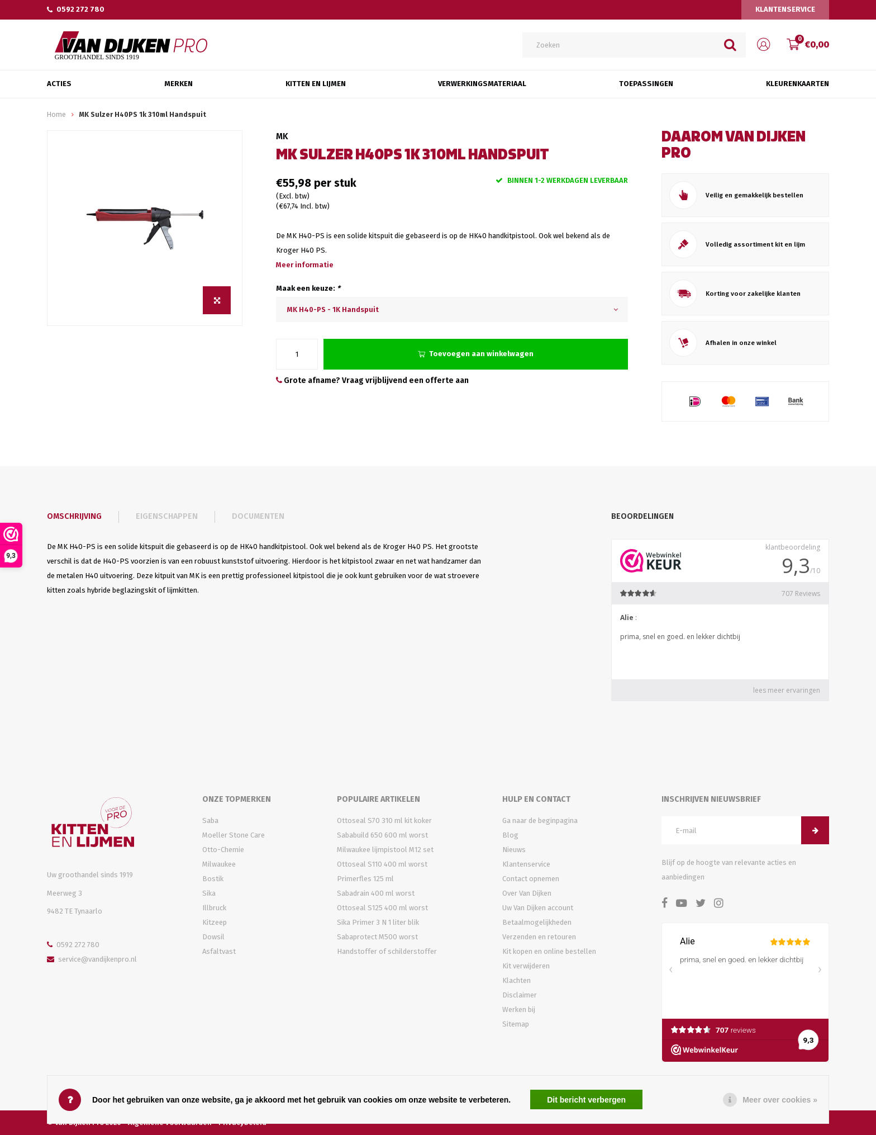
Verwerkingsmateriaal (482, 83)
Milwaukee (219, 864)
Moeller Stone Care (233, 835)
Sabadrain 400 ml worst (376, 893)
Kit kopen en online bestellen (549, 951)
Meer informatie (305, 265)
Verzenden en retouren (539, 937)
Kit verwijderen (526, 966)
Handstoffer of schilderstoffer (387, 951)
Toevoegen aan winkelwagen (476, 353)
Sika (209, 893)
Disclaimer (519, 995)
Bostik (212, 878)
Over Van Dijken (526, 893)
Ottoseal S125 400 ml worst (382, 908)
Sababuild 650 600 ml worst (382, 835)
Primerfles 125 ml (365, 878)
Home (56, 114)
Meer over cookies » (779, 1099)
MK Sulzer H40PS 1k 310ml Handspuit (142, 114)
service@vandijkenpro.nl (92, 959)
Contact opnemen (530, 878)
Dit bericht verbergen (586, 1099)
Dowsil (213, 937)
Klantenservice (785, 9)
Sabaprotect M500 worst (377, 937)
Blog (510, 835)
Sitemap (515, 1024)
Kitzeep (214, 922)
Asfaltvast (219, 951)
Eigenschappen (167, 516)
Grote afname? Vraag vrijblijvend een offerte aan (372, 380)
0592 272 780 (75, 9)
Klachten (516, 980)
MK (282, 136)
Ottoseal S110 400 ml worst (382, 864)
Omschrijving (74, 516)
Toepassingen (646, 83)
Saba (210, 820)
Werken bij (518, 1009)
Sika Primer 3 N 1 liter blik (378, 922)
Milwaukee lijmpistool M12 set (385, 849)
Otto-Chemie (223, 849)
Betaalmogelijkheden (537, 922)
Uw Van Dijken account (537, 908)
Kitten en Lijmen (315, 83)
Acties (59, 83)
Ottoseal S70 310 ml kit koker (384, 820)
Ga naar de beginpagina (540, 820)
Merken (178, 83)
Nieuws (514, 849)
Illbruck (214, 908)
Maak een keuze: (308, 288)
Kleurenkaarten (797, 83)
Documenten (258, 516)
